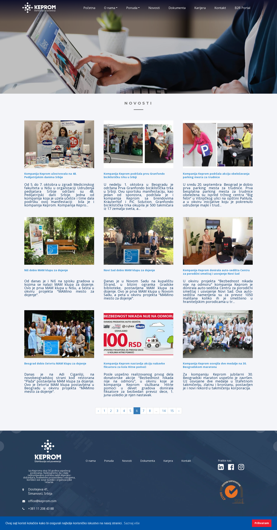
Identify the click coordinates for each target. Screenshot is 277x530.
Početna (89, 8)
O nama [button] (109, 8)
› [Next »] (178, 411)
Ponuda (109, 461)
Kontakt (220, 8)
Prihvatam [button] (262, 523)
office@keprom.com (42, 501)
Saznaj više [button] (132, 523)
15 (172, 411)
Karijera (200, 8)
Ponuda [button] (131, 8)
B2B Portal (242, 8)
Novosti (154, 8)
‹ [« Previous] (98, 411)
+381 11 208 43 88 (41, 508)
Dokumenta (177, 8)
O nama (91, 461)
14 (163, 411)
